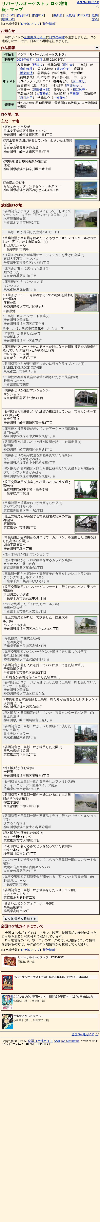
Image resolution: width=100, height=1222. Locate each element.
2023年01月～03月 (29, 59)
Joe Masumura (70, 1207)
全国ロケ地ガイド (40, 1207)
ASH (57, 1207)
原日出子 (26, 98)
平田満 (74, 93)
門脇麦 (38, 65)
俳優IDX (38, 15)
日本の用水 (57, 37)
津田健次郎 (41, 89)
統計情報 (49, 23)
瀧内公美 (62, 69)
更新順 (58, 15)
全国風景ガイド (35, 37)
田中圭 (68, 65)
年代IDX (8, 15)
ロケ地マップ (30, 23)
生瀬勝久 (59, 98)
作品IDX (23, 15)
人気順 (70, 15)
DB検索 (83, 15)
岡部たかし (74, 85)
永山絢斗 (26, 69)
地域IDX (8, 19)
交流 (95, 19)
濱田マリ (78, 81)
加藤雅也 (42, 93)
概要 (95, 15)
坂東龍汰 (26, 73)
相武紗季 (79, 89)
